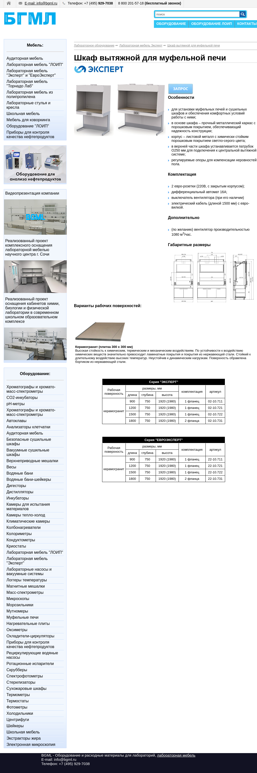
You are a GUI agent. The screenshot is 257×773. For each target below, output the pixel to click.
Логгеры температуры (26, 580)
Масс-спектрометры (25, 592)
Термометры (18, 695)
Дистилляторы (19, 492)
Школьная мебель (23, 113)
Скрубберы (16, 670)
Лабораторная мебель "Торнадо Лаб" (27, 83)
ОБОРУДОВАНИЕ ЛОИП (211, 24)
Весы (11, 467)
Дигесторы (16, 486)
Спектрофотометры (24, 676)
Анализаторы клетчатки (28, 427)
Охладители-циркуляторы (30, 636)
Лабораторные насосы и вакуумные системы (29, 571)
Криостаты (16, 546)
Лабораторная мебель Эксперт (140, 45)
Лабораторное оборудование (94, 45)
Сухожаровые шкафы (26, 688)
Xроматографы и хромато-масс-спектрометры (31, 389)
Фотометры (16, 707)
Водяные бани (19, 473)
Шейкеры (15, 726)
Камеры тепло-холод (25, 515)
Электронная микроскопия (30, 744)
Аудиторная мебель (24, 58)
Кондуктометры (20, 540)
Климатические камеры (28, 521)
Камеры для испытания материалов (28, 506)
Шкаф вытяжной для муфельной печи (193, 45)
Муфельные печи (22, 617)
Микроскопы (17, 599)
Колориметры (19, 534)
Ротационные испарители (30, 664)
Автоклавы (16, 421)
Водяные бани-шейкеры (28, 479)
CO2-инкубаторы (22, 397)
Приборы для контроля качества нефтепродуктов (30, 134)
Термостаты (17, 701)
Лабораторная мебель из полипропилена (29, 94)
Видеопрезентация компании (32, 193)
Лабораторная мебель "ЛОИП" (34, 64)
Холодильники (19, 713)
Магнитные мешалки (25, 586)
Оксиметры (16, 630)
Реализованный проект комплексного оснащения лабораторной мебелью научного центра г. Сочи (28, 247)
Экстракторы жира (23, 738)
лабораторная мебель (176, 755)
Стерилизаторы (20, 682)
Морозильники (19, 605)
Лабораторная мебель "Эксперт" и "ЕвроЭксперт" (31, 73)
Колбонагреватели (23, 527)
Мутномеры (17, 611)
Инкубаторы (17, 498)
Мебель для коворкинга (28, 120)
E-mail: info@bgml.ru (38, 3)
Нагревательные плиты (28, 623)
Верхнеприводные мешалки (32, 461)
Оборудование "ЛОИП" (27, 126)
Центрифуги (17, 720)
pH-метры (15, 404)
